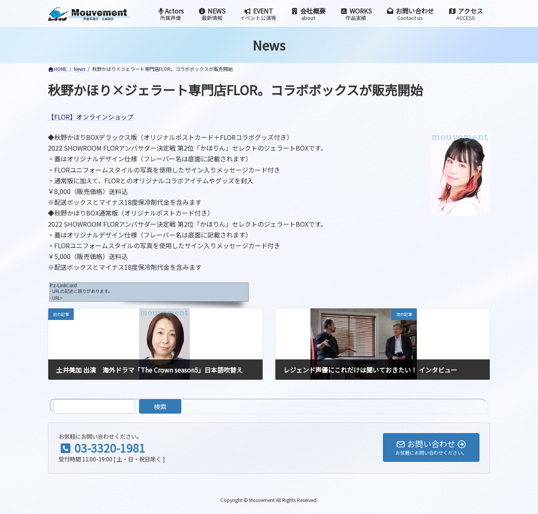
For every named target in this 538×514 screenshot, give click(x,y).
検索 (160, 406)
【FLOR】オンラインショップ (91, 117)
